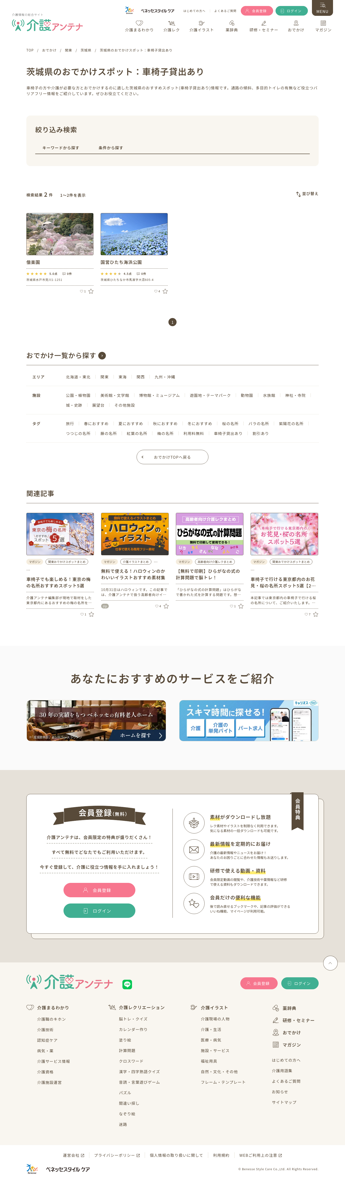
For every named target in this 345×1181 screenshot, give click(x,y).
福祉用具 (209, 1061)
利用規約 (221, 1155)
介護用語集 (282, 1070)
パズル (125, 1092)
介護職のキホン (51, 1019)
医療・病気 (211, 1040)
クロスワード (131, 1061)
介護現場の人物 (215, 1019)
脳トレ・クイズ (133, 1019)
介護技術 (45, 1029)
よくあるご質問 (225, 10)
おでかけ (286, 1032)
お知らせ (280, 1091)
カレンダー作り (133, 1029)
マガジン (286, 1045)
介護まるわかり (47, 1007)
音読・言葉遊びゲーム (139, 1082)
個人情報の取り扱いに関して (176, 1155)
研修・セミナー (293, 1020)
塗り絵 (125, 1040)
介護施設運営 (49, 1082)
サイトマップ (284, 1102)
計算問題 (127, 1050)
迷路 (123, 1124)
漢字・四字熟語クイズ (139, 1071)
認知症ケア (47, 1040)
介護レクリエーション (136, 1007)
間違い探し (129, 1103)
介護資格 (45, 1072)
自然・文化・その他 (219, 1071)
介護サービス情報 (53, 1061)
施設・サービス (215, 1050)
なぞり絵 (127, 1114)
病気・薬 (45, 1051)
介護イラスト (209, 1007)
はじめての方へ (194, 10)
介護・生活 (211, 1029)
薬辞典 (284, 1008)
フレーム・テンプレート (223, 1082)
